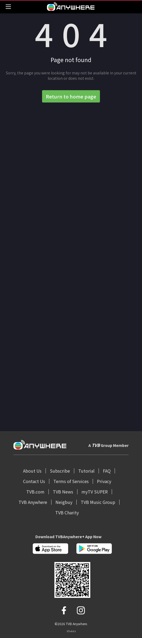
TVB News (63, 491)
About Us (32, 471)
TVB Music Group (98, 502)
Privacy (104, 481)
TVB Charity (67, 512)
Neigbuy (63, 502)
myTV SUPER (94, 491)
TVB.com (35, 491)
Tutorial (86, 471)
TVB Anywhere (32, 502)
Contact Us (34, 481)
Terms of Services (71, 481)
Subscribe (60, 471)
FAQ (107, 471)
